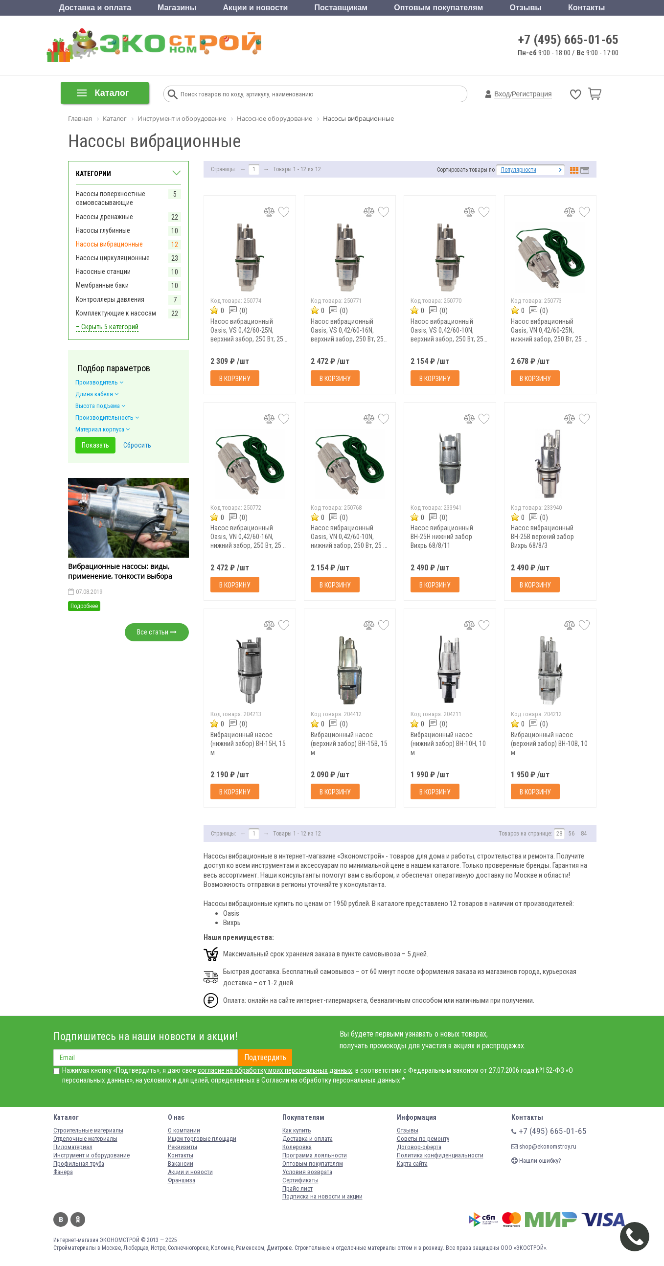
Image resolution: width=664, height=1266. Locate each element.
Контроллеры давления (110, 299)
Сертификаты (300, 1180)
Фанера (63, 1172)
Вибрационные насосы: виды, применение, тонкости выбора (120, 571)
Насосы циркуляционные (113, 258)
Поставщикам (341, 7)
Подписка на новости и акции (322, 1196)
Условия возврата (307, 1172)
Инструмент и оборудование (91, 1155)
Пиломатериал (72, 1147)
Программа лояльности (314, 1155)
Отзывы (526, 7)
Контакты (586, 7)
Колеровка (297, 1147)
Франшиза (181, 1180)
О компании (184, 1130)
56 (571, 833)
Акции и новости (255, 7)
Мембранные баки (102, 285)
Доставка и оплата (95, 7)
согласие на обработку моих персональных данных (275, 1070)
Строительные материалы (88, 1130)
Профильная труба (78, 1163)
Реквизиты (182, 1147)
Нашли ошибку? (536, 1160)
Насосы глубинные (103, 230)
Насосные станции (103, 271)
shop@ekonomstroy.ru (543, 1146)
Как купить (296, 1130)
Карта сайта (412, 1163)
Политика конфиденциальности (440, 1155)
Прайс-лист (297, 1188)
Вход (502, 94)
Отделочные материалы (85, 1138)
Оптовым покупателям (438, 7)
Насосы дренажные (104, 217)
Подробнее (84, 606)
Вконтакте (60, 1219)
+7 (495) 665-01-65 (568, 39)
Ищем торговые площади (202, 1138)
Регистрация (532, 94)
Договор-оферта (419, 1147)
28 (559, 833)
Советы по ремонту (423, 1138)
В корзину (235, 379)
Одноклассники (77, 1219)
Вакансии (180, 1163)
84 (584, 833)
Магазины (177, 7)
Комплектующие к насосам (116, 313)
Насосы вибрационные (109, 244)
